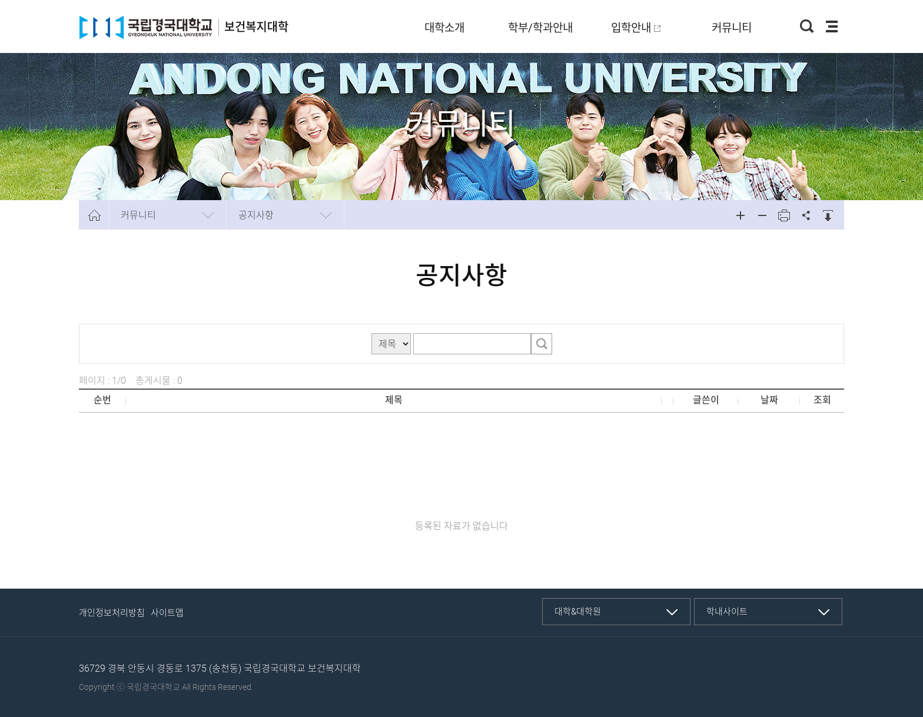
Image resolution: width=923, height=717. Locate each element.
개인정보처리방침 (112, 613)
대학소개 (444, 28)
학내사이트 (727, 611)
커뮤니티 (732, 28)
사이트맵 (167, 613)
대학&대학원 (578, 611)
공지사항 (256, 215)
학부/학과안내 (540, 28)
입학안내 (631, 28)
